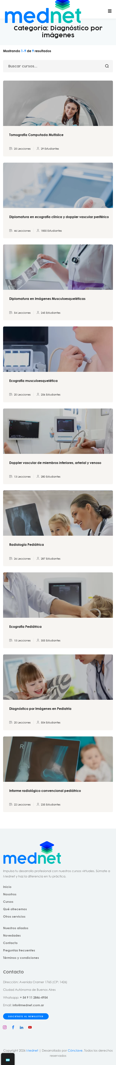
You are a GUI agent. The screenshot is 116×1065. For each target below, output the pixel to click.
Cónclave (75, 1050)
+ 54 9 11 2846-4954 (34, 997)
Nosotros (9, 894)
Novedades (12, 935)
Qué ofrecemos (15, 909)
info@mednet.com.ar (28, 1005)
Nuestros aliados (15, 928)
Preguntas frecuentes (19, 950)
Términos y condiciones (21, 957)
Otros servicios (14, 916)
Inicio (7, 887)
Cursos (8, 901)
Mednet (32, 1050)
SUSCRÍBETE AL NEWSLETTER (26, 1016)
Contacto (10, 943)
